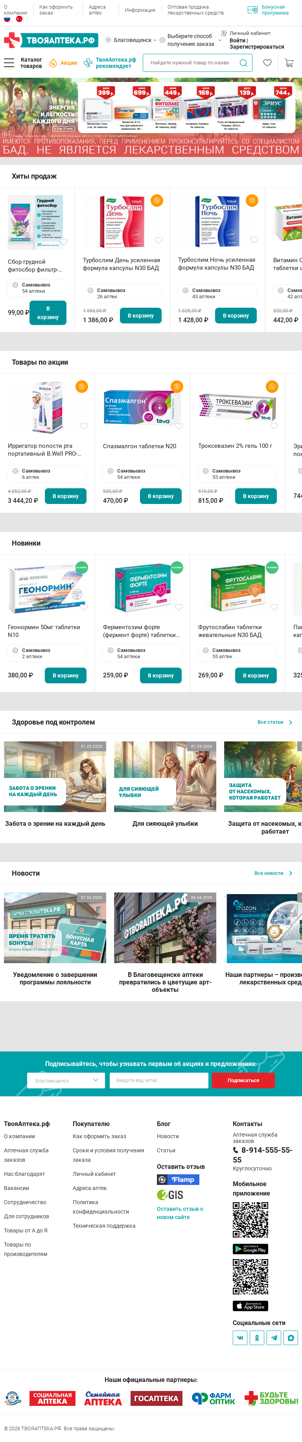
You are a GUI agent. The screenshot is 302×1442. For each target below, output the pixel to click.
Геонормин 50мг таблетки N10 (44, 631)
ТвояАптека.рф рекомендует (110, 63)
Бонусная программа (268, 10)
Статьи (166, 1150)
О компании (15, 10)
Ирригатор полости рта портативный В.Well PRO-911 (42, 450)
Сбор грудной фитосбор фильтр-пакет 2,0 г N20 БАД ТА (35, 266)
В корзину (48, 312)
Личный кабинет (94, 1174)
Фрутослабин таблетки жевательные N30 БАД (230, 631)
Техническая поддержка (104, 1226)
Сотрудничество (25, 1202)
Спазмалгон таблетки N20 (139, 446)
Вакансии (16, 1188)
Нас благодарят (24, 1174)
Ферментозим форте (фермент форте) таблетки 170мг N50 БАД (139, 631)
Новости (168, 1136)
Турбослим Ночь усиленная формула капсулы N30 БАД (216, 263)
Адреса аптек (97, 10)
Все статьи (275, 722)
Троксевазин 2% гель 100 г (235, 445)
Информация (140, 10)
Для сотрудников (26, 1216)
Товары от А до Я (26, 1230)
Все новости (273, 873)
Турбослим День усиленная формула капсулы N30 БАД (121, 264)
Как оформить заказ (56, 10)
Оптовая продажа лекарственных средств (196, 10)
